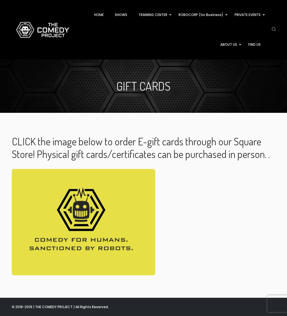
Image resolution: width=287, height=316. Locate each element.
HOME (99, 14)
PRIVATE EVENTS (248, 14)
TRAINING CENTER (152, 14)
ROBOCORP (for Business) (201, 14)
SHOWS (121, 14)
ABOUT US (228, 44)
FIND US (254, 44)
